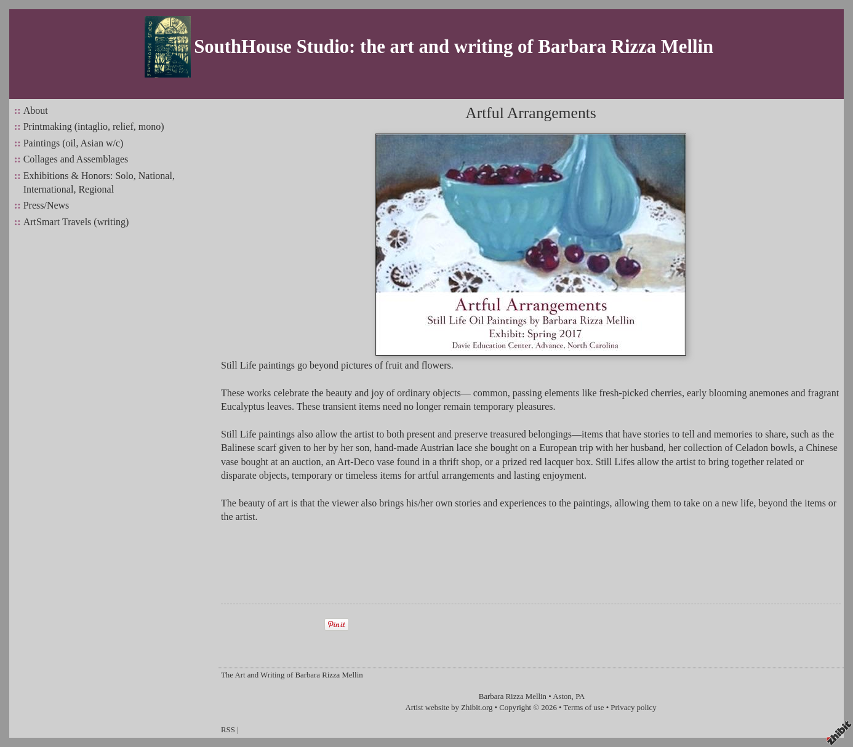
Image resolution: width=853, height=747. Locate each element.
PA (580, 696)
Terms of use (584, 707)
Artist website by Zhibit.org (448, 707)
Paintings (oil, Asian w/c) (73, 143)
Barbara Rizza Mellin (513, 696)
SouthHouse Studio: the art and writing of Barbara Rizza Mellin (453, 46)
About (35, 110)
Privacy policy (633, 707)
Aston (562, 696)
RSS (228, 729)
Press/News (46, 205)
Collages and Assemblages (76, 159)
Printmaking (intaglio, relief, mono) (93, 126)
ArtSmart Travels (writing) (76, 222)
